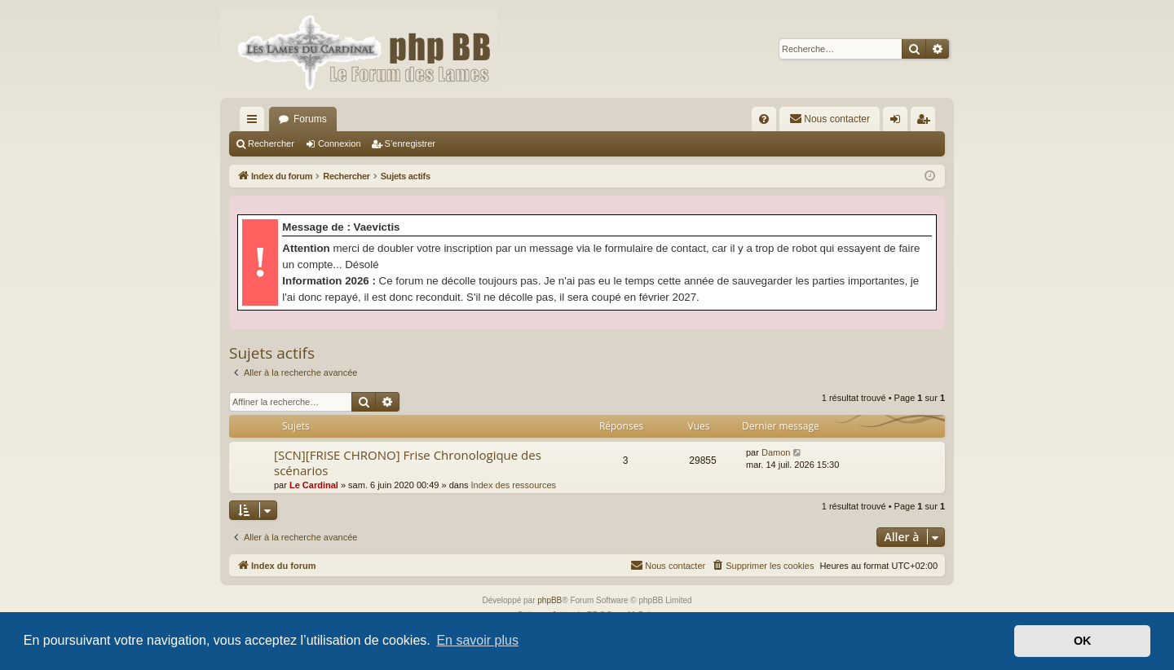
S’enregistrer (410, 143)
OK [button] (1083, 640)
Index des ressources (514, 485)
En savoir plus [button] (477, 640)
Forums (310, 119)
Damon (775, 452)
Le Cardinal (313, 485)
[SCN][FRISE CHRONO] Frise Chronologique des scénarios (407, 462)
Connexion (339, 143)
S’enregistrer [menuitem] (926, 122)
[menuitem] (764, 119)
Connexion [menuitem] (898, 122)
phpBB (549, 600)
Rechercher (271, 143)
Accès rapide (255, 122)
